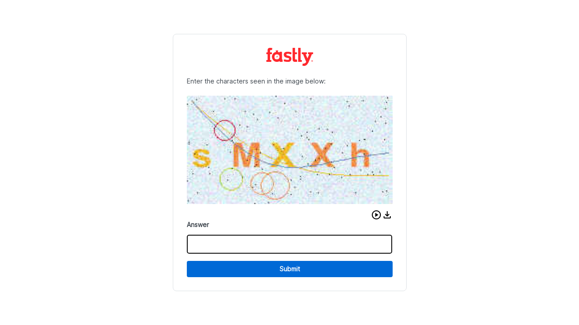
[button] (376, 214)
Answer (198, 224)
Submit (290, 269)
